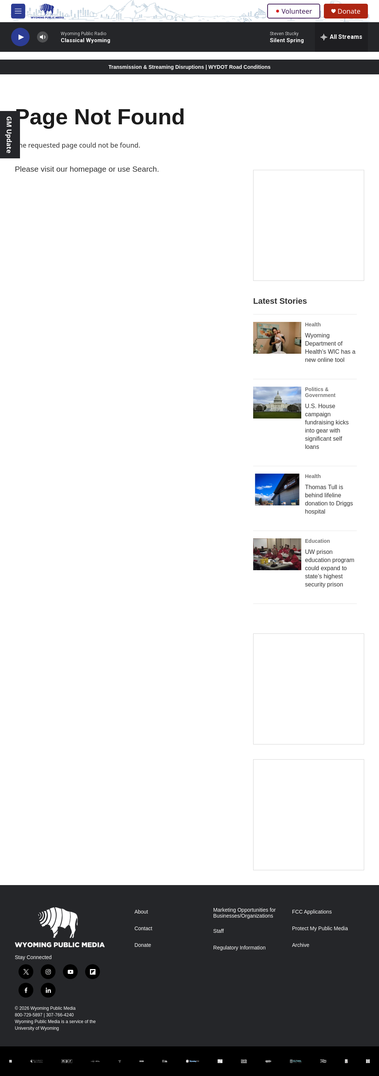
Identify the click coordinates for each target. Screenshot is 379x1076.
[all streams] (341, 37)
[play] (20, 37)
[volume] (42, 37)
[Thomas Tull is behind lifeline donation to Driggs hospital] (277, 489)
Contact (143, 928)
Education (317, 541)
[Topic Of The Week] (309, 815)
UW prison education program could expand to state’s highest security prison (329, 568)
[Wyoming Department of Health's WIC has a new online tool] (277, 338)
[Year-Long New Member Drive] (309, 225)
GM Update (9, 134)
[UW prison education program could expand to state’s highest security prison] (277, 554)
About (141, 912)
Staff (218, 931)
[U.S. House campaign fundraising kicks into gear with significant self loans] (277, 402)
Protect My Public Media (320, 928)
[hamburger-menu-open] (18, 11)
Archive (300, 945)
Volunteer (293, 11)
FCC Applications (312, 912)
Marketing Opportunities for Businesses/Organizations (244, 913)
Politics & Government (320, 392)
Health (313, 324)
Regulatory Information (239, 948)
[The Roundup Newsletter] (309, 689)
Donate (349, 11)
